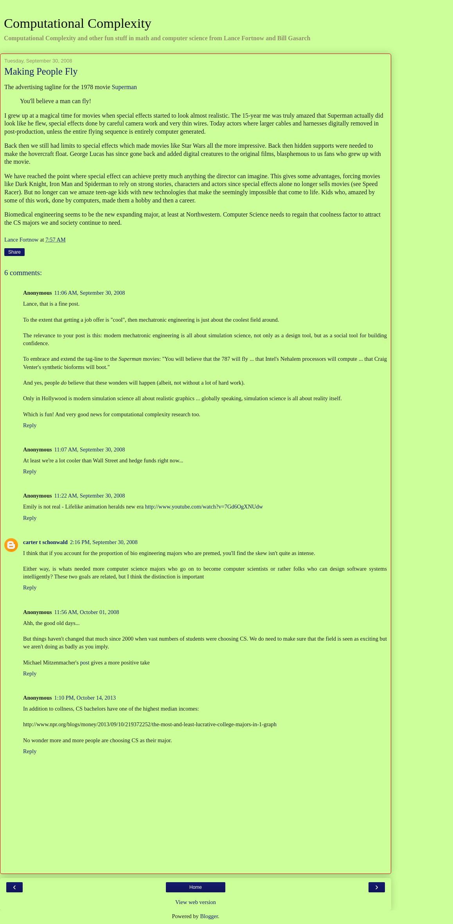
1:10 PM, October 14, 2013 (85, 698)
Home (195, 887)
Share (14, 252)
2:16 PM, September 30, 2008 (104, 542)
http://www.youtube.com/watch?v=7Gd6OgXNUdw (204, 506)
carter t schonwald (45, 542)
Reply (29, 425)
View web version (195, 902)
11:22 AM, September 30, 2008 (89, 495)
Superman (124, 87)
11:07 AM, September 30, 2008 (89, 449)
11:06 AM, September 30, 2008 (89, 293)
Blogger (209, 916)
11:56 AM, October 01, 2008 (86, 612)
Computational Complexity (77, 23)
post (85, 662)
